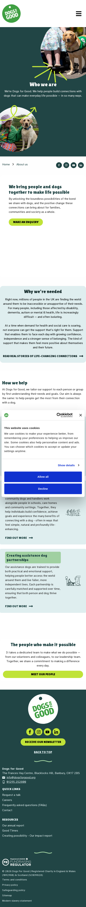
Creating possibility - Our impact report (27, 836)
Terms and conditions (14, 879)
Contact (7, 810)
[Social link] (47, 731)
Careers (7, 800)
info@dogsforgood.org (18, 777)
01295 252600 (14, 782)
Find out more (16, 538)
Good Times (10, 830)
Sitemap (7, 895)
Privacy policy (10, 884)
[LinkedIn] (56, 731)
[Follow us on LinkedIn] (81, 165)
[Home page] (11, 13)
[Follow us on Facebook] (59, 165)
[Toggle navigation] (79, 13)
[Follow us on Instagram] (66, 165)
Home (6, 164)
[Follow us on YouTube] (74, 165)
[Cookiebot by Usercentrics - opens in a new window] (56, 415)
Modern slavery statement (17, 900)
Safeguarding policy (13, 890)
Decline (43, 488)
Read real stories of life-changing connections (40, 356)
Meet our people (43, 674)
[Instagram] (38, 731)
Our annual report (13, 825)
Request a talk (11, 795)
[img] (73, 512)
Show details (66, 465)
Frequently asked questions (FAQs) (24, 805)
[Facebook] (30, 731)
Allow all (43, 476)
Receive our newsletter (43, 742)
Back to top (43, 752)
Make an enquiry (26, 222)
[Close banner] (80, 415)
